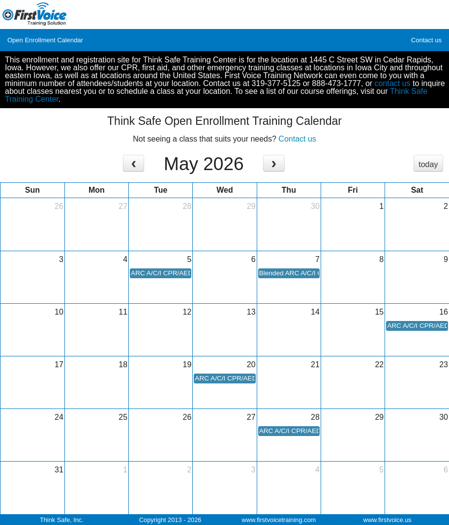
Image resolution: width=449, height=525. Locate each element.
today (428, 164)
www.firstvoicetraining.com (278, 520)
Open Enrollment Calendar (45, 40)
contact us (393, 83)
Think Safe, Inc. (62, 520)
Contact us (426, 40)
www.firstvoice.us (387, 520)
